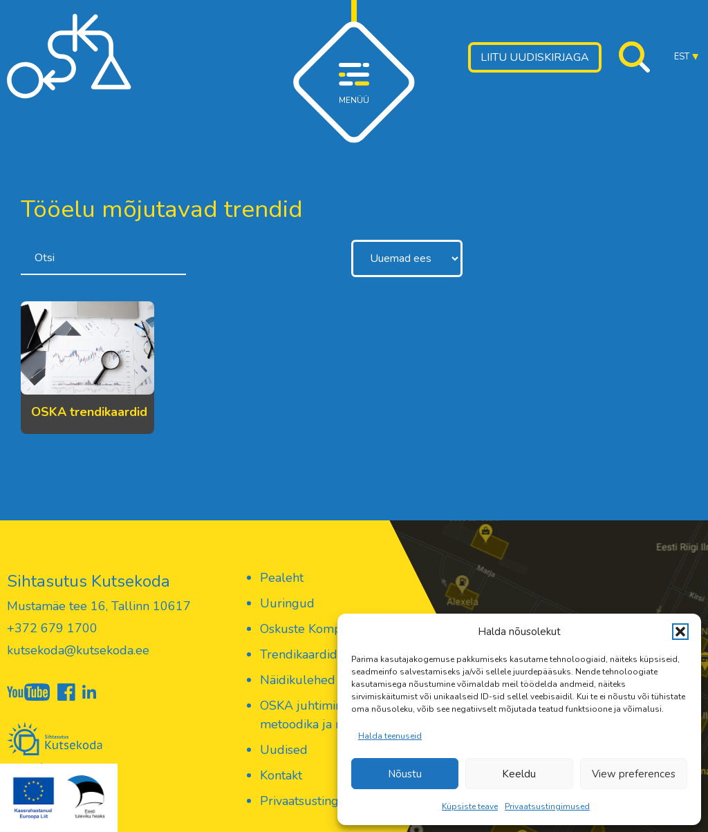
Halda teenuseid (390, 735)
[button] (680, 632)
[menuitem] (686, 57)
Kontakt (281, 775)
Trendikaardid (298, 654)
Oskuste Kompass (309, 629)
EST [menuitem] (681, 56)
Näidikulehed (297, 680)
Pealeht (282, 577)
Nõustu (405, 774)
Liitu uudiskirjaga (535, 57)
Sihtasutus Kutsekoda (88, 581)
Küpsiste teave (470, 806)
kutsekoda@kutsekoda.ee (78, 650)
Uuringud (287, 603)
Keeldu (519, 774)
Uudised (284, 749)
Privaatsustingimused (547, 806)
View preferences (634, 774)
